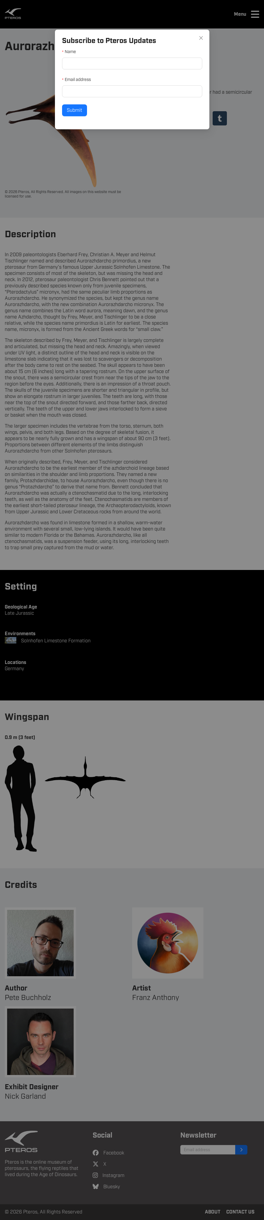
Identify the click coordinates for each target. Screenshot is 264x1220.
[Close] (199, 39)
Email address (79, 79)
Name (71, 52)
